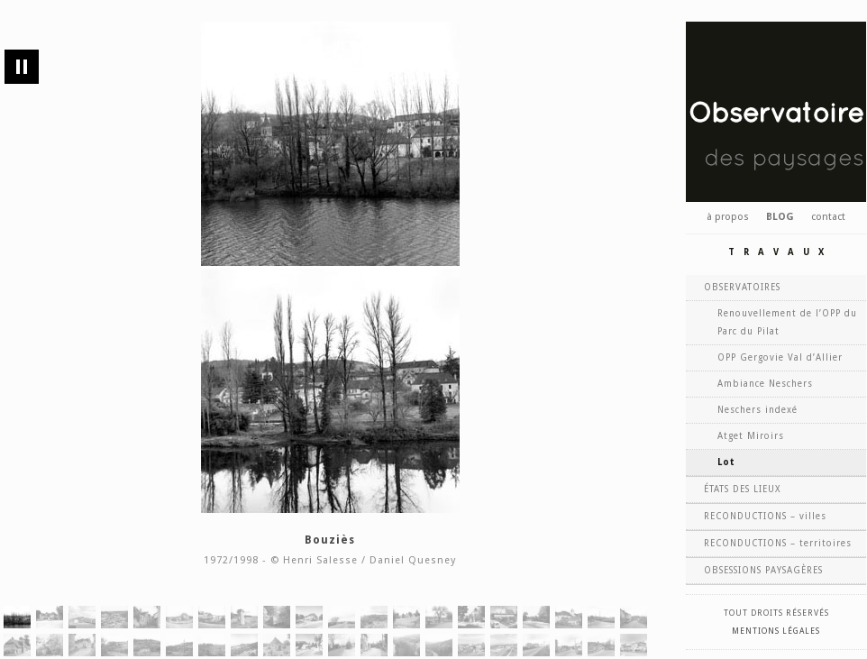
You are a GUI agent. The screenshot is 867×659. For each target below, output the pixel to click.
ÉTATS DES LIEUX (742, 489)
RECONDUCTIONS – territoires (778, 543)
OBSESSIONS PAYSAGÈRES (763, 570)
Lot (726, 462)
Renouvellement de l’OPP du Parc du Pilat (787, 322)
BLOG (780, 217)
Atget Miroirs (750, 436)
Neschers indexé (757, 410)
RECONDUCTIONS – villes (765, 516)
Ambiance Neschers (765, 384)
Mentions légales (776, 631)
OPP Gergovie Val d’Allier (780, 357)
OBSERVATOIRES (742, 287)
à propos (728, 217)
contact (828, 217)
